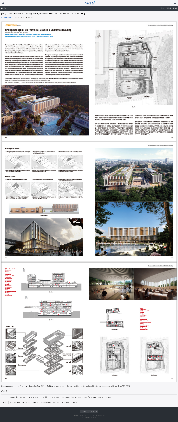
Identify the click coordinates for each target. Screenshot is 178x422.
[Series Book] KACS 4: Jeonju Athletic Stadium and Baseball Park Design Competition (41, 402)
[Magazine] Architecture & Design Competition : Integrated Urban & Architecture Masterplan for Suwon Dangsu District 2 (56, 397)
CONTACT (84, 411)
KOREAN (94, 411)
